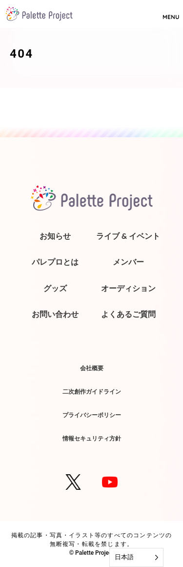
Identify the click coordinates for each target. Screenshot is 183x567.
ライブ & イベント (128, 236)
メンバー (128, 262)
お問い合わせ (55, 314)
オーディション (128, 288)
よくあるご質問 (128, 314)
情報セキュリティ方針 (91, 438)
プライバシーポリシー (91, 415)
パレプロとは (55, 262)
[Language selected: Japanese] (136, 557)
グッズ (55, 288)
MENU (171, 13)
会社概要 (91, 368)
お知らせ (55, 236)
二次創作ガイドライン (91, 391)
